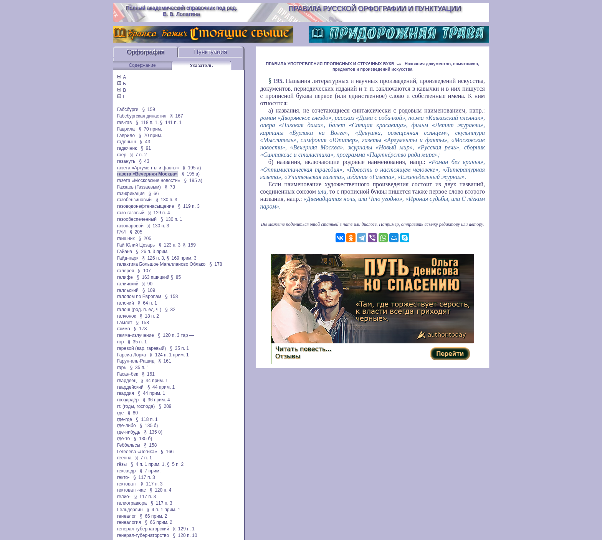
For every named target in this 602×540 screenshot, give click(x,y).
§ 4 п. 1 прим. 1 (163, 509)
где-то (123, 438)
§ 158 (171, 296)
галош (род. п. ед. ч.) (139, 309)
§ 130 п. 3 (166, 199)
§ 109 (148, 290)
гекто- (123, 477)
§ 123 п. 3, (170, 245)
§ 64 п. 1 (147, 303)
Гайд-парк (127, 258)
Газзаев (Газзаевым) (139, 187)
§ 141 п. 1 (171, 122)
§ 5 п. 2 (175, 464)
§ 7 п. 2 (138, 154)
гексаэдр (126, 471)
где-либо (126, 425)
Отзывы (287, 356)
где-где (124, 419)
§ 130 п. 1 (171, 219)
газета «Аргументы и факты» (148, 168)
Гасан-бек (127, 374)
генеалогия (129, 522)
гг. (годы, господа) (136, 406)
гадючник (127, 148)
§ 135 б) (149, 425)
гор (120, 342)
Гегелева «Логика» (137, 451)
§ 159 (148, 109)
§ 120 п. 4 (161, 490)
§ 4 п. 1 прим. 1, (148, 464)
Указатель (201, 65)
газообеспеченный (137, 219)
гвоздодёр (128, 400)
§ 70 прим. (150, 129)
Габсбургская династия (141, 116)
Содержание (142, 65)
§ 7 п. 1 (143, 457)
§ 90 (147, 284)
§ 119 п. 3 (189, 206)
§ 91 (146, 148)
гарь (121, 367)
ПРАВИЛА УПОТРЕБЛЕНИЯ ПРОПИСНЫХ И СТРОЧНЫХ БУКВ (330, 63)
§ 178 (215, 264)
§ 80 (133, 413)
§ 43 (145, 141)
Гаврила (126, 129)
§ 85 (175, 277)
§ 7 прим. (149, 471)
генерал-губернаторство (143, 535)
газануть (126, 161)
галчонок (126, 316)
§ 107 (144, 270)
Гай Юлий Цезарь (136, 245)
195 (277, 81)
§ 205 (135, 232)
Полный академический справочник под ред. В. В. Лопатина (181, 11)
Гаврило (126, 135)
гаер (121, 154)
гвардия (125, 393)
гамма (123, 328)
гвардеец (127, 380)
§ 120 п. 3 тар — (176, 335)
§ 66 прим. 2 (153, 516)
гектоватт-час (131, 490)
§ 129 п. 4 (159, 212)
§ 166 (167, 451)
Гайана (124, 251)
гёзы (122, 464)
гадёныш (126, 141)
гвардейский (130, 387)
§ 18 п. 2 (149, 316)
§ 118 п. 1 (147, 419)
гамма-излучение (135, 335)
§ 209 (165, 406)
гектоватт (127, 484)
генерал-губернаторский (143, 529)
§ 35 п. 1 (137, 342)
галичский (127, 284)
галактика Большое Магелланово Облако (161, 264)
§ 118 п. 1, (147, 122)
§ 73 (170, 187)
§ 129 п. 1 (184, 529)
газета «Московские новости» (148, 180)
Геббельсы (128, 445)
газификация (131, 193)
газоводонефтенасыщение (145, 206)
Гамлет (124, 322)
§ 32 (170, 309)
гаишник (126, 238)
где (120, 413)
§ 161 (164, 361)
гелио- (124, 496)
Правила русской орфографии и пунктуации (375, 8)
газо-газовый (130, 212)
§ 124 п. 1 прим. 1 (169, 355)
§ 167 (176, 116)
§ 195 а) (192, 168)
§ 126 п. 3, (153, 258)
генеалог (126, 516)
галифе (125, 277)
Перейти (450, 353)
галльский (128, 290)
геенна (124, 457)
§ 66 (154, 193)
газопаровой (130, 226)
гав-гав (124, 122)
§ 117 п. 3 (144, 477)
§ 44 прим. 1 (154, 380)
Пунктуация (210, 52)
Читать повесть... (303, 349)
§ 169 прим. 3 (182, 258)
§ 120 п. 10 (185, 535)
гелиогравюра (132, 503)
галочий (125, 303)
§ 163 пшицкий (153, 277)
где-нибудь (128, 432)
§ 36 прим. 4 (156, 400)
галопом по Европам (139, 296)
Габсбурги (127, 109)
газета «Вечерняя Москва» (147, 174)
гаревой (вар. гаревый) (141, 348)
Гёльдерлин (130, 509)
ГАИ (121, 232)
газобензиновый (134, 199)
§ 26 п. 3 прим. (152, 251)
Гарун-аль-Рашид (135, 361)
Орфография (145, 52)
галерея (125, 270)
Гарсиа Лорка (131, 355)
